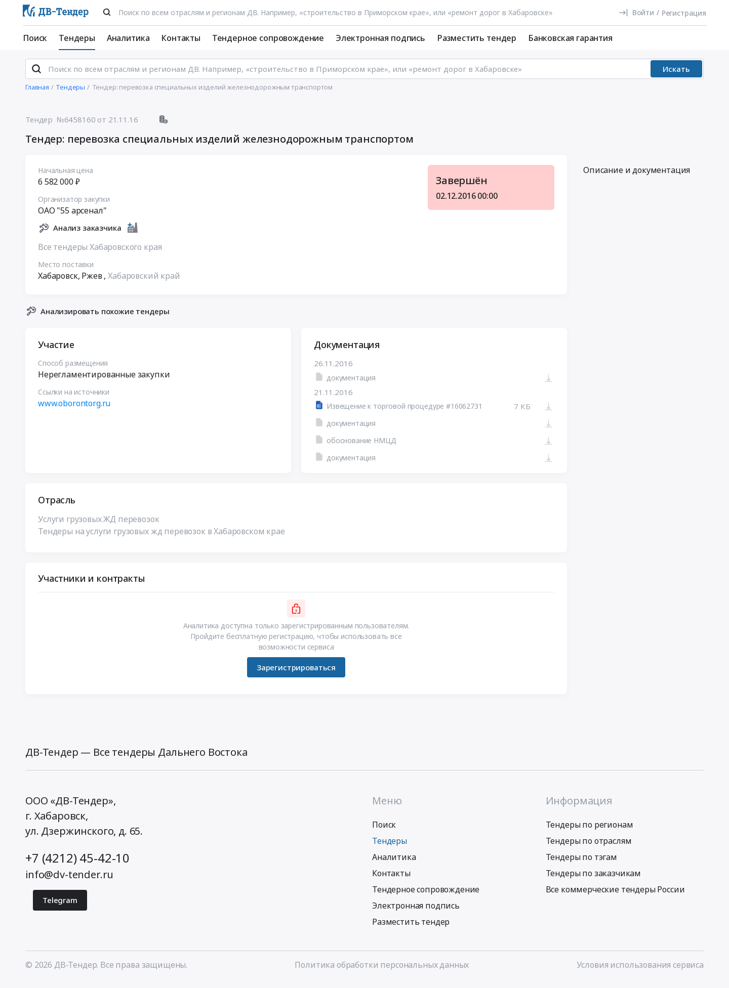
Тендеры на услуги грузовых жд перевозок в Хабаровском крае (161, 535)
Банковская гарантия (570, 38)
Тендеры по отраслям (589, 845)
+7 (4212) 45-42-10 (77, 862)
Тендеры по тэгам (581, 861)
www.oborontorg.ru (74, 407)
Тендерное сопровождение (268, 38)
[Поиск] (107, 12)
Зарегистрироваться (296, 671)
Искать (676, 73)
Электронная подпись (380, 38)
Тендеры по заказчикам (593, 877)
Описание (636, 174)
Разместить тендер (476, 38)
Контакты (180, 38)
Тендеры (77, 38)
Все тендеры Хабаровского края (99, 250)
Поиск (35, 38)
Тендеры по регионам (589, 829)
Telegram (60, 904)
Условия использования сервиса (640, 969)
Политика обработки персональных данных (382, 969)
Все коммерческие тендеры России (615, 893)
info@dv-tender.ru (69, 879)
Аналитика (128, 38)
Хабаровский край (144, 279)
